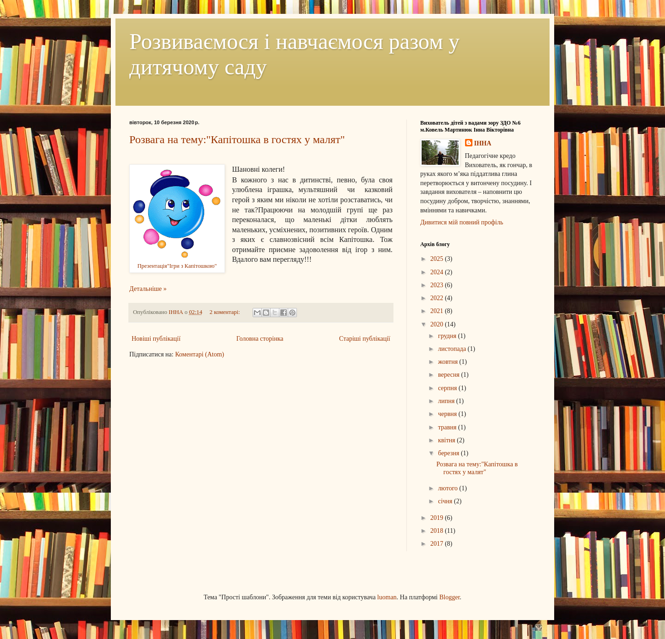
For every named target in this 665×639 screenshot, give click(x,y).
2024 (437, 272)
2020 (437, 324)
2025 (437, 258)
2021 (437, 310)
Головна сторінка (260, 338)
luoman (387, 597)
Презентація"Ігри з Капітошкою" (177, 266)
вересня (449, 374)
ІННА (482, 143)
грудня (448, 335)
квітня (447, 440)
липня (447, 401)
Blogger (449, 597)
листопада (452, 348)
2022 (437, 298)
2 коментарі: (226, 312)
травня (448, 427)
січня (446, 501)
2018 (437, 530)
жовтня (448, 361)
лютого (448, 488)
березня (449, 453)
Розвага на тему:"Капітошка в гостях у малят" (237, 139)
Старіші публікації (364, 338)
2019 (437, 517)
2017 (437, 543)
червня (448, 413)
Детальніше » (148, 288)
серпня (448, 388)
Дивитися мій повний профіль (461, 222)
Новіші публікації (156, 338)
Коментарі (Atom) (199, 354)
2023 (437, 285)
